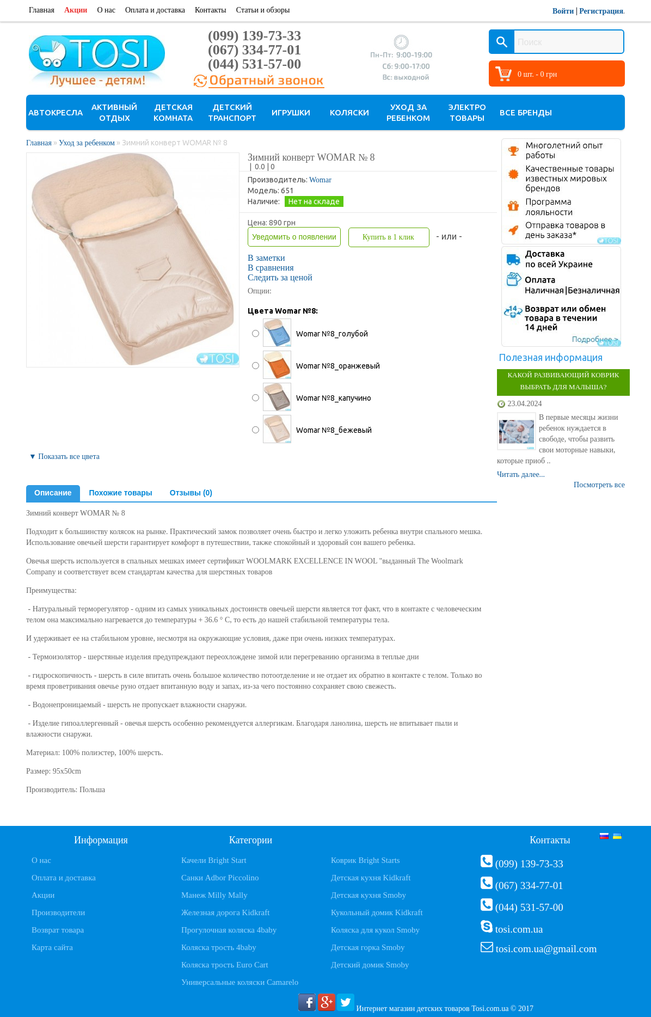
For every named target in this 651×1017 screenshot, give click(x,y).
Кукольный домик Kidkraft (377, 912)
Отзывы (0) (191, 492)
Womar (320, 180)
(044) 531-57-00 (254, 64)
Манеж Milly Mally (214, 895)
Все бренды (526, 112)
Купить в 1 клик (388, 237)
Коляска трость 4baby (218, 947)
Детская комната (173, 112)
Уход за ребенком (408, 112)
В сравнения (271, 267)
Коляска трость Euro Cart (224, 964)
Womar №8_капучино (333, 398)
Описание (53, 492)
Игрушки (291, 112)
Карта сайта (52, 947)
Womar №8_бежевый (334, 430)
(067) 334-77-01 (254, 50)
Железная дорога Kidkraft (225, 912)
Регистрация (601, 11)
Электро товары (467, 112)
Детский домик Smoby (370, 964)
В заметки (266, 257)
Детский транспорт (232, 112)
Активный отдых (114, 112)
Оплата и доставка (155, 10)
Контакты (210, 10)
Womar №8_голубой (332, 333)
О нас (106, 10)
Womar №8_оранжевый (338, 366)
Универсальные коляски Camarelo (239, 982)
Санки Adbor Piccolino (220, 877)
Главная (41, 10)
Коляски (349, 112)
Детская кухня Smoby (368, 895)
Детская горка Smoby (368, 947)
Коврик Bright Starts (365, 860)
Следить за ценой (280, 277)
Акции (75, 10)
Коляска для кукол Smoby (375, 930)
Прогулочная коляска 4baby (229, 930)
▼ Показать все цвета (64, 456)
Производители (58, 912)
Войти (563, 11)
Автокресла (55, 112)
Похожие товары (120, 492)
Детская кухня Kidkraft (370, 877)
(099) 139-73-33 (254, 36)
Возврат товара (58, 930)
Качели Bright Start (214, 860)
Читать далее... (521, 474)
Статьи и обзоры (263, 10)
